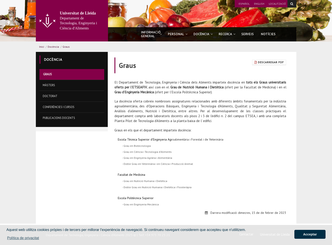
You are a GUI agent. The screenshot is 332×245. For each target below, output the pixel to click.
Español (244, 3)
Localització (277, 3)
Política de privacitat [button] (23, 238)
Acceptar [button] (310, 234)
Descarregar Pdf (269, 62)
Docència (203, 34)
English (259, 3)
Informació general (151, 34)
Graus (66, 46)
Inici (41, 46)
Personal (178, 34)
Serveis (247, 34)
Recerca (227, 34)
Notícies (268, 34)
